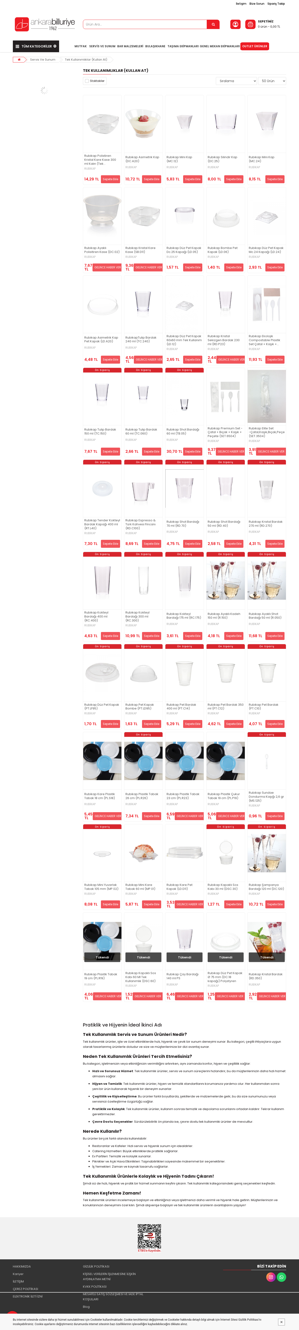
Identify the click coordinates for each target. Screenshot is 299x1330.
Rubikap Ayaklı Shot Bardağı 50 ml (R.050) (265, 616)
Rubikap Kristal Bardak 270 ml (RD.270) (266, 524)
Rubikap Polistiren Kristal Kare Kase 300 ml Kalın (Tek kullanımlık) (100, 160)
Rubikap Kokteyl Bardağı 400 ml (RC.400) (96, 617)
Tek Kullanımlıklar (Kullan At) (86, 59)
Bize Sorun (256, 4)
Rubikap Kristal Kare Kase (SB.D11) (140, 250)
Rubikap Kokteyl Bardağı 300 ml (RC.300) (137, 617)
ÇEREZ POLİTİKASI (25, 1289)
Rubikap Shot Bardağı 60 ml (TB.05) (183, 432)
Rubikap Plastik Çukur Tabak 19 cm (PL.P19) (224, 796)
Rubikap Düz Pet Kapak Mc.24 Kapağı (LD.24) (266, 250)
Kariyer (18, 1274)
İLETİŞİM (18, 1281)
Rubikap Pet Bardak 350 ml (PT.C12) (226, 707)
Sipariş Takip (276, 4)
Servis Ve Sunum (42, 59)
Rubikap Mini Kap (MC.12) (179, 159)
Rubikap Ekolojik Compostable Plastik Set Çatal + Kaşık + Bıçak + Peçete (264, 340)
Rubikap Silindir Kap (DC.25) (222, 159)
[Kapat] (281, 1322)
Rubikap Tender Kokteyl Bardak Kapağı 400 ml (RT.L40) (102, 524)
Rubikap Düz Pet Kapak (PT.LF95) (101, 707)
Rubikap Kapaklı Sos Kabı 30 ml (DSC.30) (223, 887)
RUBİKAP (90, 168)
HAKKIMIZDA (22, 1266)
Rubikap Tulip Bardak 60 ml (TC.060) (141, 432)
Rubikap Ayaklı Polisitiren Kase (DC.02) (102, 250)
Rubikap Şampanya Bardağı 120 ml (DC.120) (266, 887)
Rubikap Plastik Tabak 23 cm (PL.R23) (183, 796)
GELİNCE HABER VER (107, 267)
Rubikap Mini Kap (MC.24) (261, 159)
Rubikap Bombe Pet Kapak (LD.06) (223, 250)
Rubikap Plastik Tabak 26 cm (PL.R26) (141, 796)
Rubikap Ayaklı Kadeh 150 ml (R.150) (224, 616)
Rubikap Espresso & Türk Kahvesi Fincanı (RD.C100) (140, 524)
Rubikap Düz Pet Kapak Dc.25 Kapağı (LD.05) (184, 250)
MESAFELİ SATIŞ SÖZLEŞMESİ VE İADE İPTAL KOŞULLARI (113, 1296)
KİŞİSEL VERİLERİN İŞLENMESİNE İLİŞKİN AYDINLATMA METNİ (109, 1276)
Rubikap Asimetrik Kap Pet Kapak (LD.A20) (101, 340)
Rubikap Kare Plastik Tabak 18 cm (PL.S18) (99, 796)
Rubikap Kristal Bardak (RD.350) (266, 976)
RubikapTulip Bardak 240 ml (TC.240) (141, 340)
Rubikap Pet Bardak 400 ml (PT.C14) (181, 707)
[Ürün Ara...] (213, 24)
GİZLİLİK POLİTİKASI (96, 1266)
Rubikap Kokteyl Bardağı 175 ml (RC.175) (184, 616)
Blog (86, 1306)
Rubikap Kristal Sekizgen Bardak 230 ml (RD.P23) (224, 340)
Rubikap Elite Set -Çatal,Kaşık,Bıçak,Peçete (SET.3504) (267, 432)
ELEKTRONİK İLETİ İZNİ (28, 1296)
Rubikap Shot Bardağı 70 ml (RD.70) (183, 524)
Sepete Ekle (110, 179)
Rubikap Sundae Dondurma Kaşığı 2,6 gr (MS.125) (266, 797)
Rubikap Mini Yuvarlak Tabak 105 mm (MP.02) (101, 887)
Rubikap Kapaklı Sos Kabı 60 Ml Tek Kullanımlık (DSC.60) (140, 977)
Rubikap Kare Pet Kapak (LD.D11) (179, 887)
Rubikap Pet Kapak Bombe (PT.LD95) (139, 707)
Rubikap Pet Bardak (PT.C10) (263, 707)
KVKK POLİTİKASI (95, 1286)
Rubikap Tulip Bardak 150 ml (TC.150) (100, 432)
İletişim (241, 4)
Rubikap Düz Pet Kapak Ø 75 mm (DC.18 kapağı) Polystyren (225, 977)
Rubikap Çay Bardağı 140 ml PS (183, 976)
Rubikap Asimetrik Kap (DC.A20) (142, 159)
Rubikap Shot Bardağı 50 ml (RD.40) (224, 524)
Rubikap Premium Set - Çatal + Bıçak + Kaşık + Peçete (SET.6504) (225, 432)
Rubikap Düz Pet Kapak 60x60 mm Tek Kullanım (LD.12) (184, 340)
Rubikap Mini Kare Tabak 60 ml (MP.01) (140, 887)
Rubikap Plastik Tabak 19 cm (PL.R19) (100, 976)
